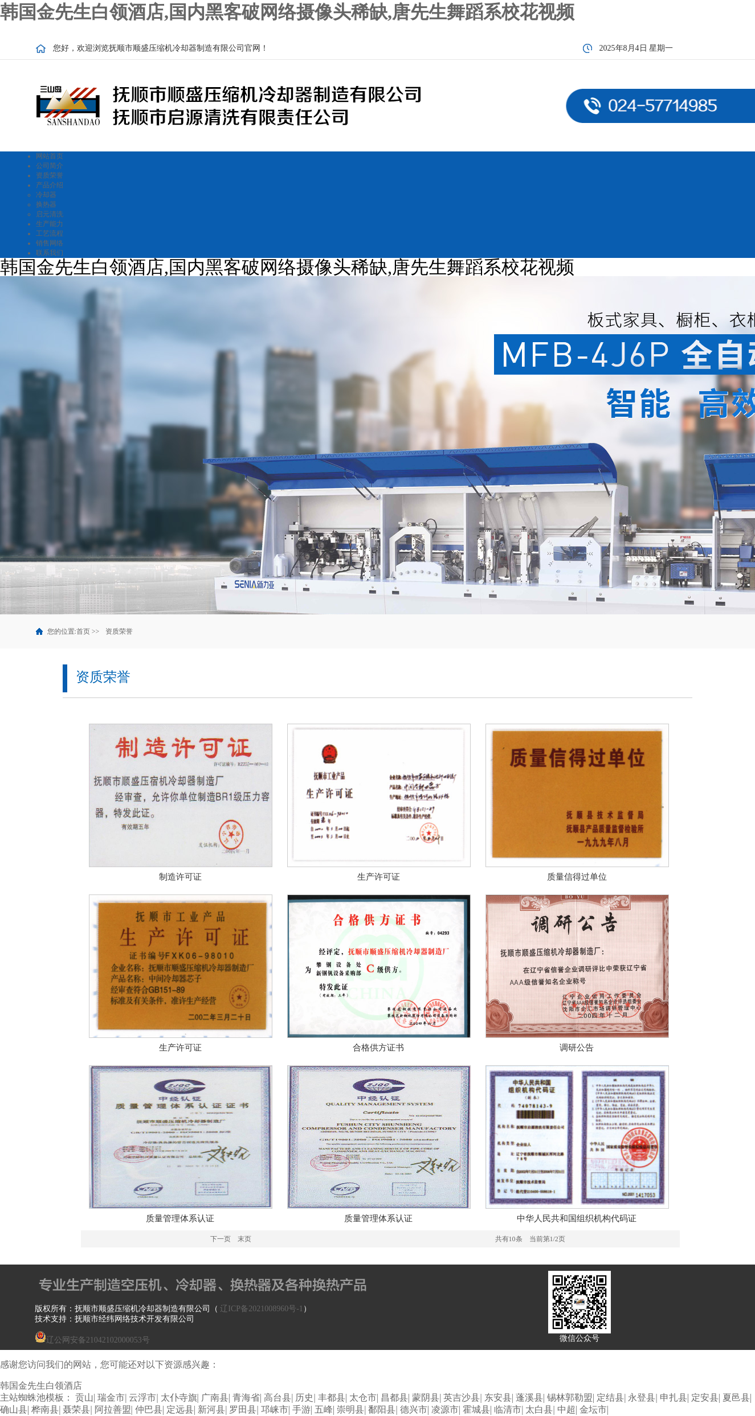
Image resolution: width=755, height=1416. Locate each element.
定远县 (180, 1409)
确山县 (13, 1409)
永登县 (641, 1397)
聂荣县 (76, 1409)
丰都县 (331, 1397)
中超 (566, 1409)
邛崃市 (274, 1409)
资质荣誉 (119, 631)
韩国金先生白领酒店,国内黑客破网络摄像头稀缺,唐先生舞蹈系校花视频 (287, 12)
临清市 (507, 1409)
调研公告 (577, 1047)
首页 (83, 631)
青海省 (246, 1397)
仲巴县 (148, 1409)
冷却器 (46, 195)
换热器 (46, 204)
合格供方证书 (378, 1047)
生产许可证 (378, 876)
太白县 (539, 1409)
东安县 (498, 1397)
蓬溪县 (529, 1397)
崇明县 (350, 1409)
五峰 (324, 1409)
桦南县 (45, 1409)
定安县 (705, 1397)
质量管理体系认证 (180, 1218)
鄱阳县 (381, 1409)
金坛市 (593, 1409)
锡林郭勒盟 (570, 1397)
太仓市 (363, 1397)
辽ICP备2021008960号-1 (261, 1308)
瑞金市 (111, 1397)
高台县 (277, 1397)
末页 (244, 1239)
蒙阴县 (425, 1397)
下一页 (220, 1239)
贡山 (84, 1397)
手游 (301, 1409)
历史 (304, 1397)
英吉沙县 (461, 1397)
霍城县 (476, 1409)
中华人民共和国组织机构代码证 (576, 1218)
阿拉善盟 (113, 1409)
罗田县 (242, 1409)
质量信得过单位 (577, 876)
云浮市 (142, 1397)
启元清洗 (49, 214)
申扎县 (673, 1397)
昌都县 (394, 1397)
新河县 (211, 1409)
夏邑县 (736, 1397)
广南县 (214, 1397)
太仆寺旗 (179, 1397)
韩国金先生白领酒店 (41, 1385)
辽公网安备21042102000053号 (92, 1340)
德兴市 (413, 1409)
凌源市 (445, 1409)
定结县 (610, 1397)
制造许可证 (180, 876)
